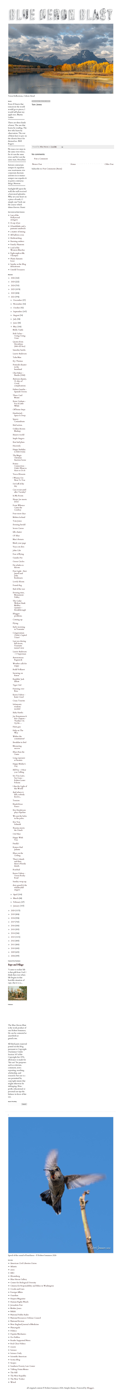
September (18, 311)
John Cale (17, 550)
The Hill (13, 1372)
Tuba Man (17, 357)
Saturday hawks (19, 350)
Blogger (90, 1388)
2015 (13, 929)
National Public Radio (19, 1314)
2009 (13, 952)
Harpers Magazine (17, 1298)
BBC (12, 1273)
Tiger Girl (17, 685)
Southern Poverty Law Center (22, 1366)
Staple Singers (18, 438)
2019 (13, 914)
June (15, 323)
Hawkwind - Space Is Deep (19, 414)
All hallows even (17, 235)
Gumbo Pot (17, 558)
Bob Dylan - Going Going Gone (19, 335)
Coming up (17, 619)
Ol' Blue (16, 535)
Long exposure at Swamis (19, 759)
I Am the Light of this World (20, 787)
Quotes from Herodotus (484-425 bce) (19, 344)
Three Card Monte (17, 396)
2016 (13, 925)
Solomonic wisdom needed (17, 706)
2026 (13, 278)
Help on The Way (18, 731)
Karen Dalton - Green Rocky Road (19, 875)
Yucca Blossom (19, 474)
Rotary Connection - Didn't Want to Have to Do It (20, 467)
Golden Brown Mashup (19, 430)
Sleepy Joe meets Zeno (20, 500)
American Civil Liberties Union (23, 1263)
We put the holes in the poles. (20, 817)
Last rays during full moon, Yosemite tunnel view (19, 644)
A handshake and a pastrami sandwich (18, 227)
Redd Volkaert (19, 669)
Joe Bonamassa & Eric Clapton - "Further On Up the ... (20, 719)
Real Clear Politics (18, 1343)
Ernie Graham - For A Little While (19, 403)
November (18, 304)
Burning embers (17, 241)
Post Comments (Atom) (52, 168)
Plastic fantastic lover (16, 259)
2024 (13, 285)
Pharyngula (15, 1327)
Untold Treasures (17, 269)
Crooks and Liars (17, 1289)
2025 (13, 281)
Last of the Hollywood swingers (15, 217)
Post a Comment (41, 158)
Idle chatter (17, 532)
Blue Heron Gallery (18, 1279)
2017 (13, 922)
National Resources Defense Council (25, 1318)
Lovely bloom (18, 581)
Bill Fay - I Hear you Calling (19, 771)
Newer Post (37, 164)
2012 (13, 941)
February (17, 902)
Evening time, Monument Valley (18, 594)
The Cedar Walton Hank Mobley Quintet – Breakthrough (19, 605)
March (16, 898)
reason (13, 1347)
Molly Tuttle (18, 330)
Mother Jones (15, 1308)
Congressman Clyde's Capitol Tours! (20, 635)
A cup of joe (15, 223)
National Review (17, 1321)
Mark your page (19, 543)
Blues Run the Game (18, 753)
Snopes (13, 1363)
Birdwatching (16, 238)
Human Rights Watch (19, 1302)
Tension (16, 800)
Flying (15, 623)
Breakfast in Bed (19, 742)
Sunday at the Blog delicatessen (18, 265)
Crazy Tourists (19, 700)
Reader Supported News (20, 1340)
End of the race (19, 589)
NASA (13, 1311)
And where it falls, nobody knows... (19, 794)
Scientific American (18, 1356)
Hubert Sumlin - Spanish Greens (20, 390)
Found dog (17, 585)
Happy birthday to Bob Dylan (19, 450)
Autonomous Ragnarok (18, 658)
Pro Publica (15, 1337)
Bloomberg (15, 1276)
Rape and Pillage (16, 964)
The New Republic (18, 1375)
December (17, 300)
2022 (13, 293)
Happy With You (18, 838)
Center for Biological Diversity (23, 1282)
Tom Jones (17, 521)
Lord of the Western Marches (17, 248)
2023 (13, 289)
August (16, 315)
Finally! (16, 843)
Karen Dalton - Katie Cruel (19, 695)
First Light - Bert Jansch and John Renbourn (20, 574)
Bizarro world (18, 434)
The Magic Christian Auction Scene (19, 457)
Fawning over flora (18, 689)
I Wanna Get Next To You (19, 479)
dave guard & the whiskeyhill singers (20, 887)
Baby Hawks (18, 712)
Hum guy (17, 726)
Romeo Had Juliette (18, 848)
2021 (13, 297)
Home (73, 164)
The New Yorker (17, 1379)
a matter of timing (17, 231)
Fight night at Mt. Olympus (17, 254)
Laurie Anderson (20, 353)
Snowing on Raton (18, 674)
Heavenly (17, 446)
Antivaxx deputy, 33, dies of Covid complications (20, 382)
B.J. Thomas (18, 361)
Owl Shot (17, 834)
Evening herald (19, 524)
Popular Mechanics (18, 1334)
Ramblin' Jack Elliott (18, 680)
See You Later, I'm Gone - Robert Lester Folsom (19, 779)
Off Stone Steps (19, 409)
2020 (13, 910)
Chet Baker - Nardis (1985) (19, 374)
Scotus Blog (15, 1359)
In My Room (18, 495)
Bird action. (17, 425)
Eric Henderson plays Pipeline (19, 811)
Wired (13, 1382)
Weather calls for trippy (20, 664)
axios (12, 1269)
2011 (13, 944)
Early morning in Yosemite (19, 628)
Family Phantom (17, 244)
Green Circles (18, 561)
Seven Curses (18, 528)
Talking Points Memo (19, 1369)
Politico (13, 1330)
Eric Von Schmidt (17, 823)
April (15, 894)
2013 (13, 937)
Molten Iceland (19, 517)
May (15, 326)
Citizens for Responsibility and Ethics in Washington (32, 1286)
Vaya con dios (18, 546)
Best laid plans (18, 442)
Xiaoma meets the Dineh (19, 829)
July (15, 319)
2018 (13, 918)
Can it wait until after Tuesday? (19, 490)
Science (13, 1350)
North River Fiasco (18, 805)
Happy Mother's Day (19, 765)
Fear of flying (18, 554)
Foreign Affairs (16, 1292)
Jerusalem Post (16, 1305)
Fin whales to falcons (18, 566)
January (16, 906)
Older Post (109, 164)
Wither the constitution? (19, 737)
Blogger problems (17, 614)
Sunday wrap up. (20, 881)
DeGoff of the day (18, 485)
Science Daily (16, 1353)
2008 (13, 956)
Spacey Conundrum (19, 420)
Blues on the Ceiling (18, 854)
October (17, 307)
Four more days (19, 513)
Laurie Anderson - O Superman (20, 652)
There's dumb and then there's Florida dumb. (19, 862)
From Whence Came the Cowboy (19, 507)
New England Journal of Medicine (24, 1324)
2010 (13, 948)
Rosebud (16, 869)
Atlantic (13, 1266)
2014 (13, 933)
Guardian (14, 1295)
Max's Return (18, 539)
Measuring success (17, 747)
